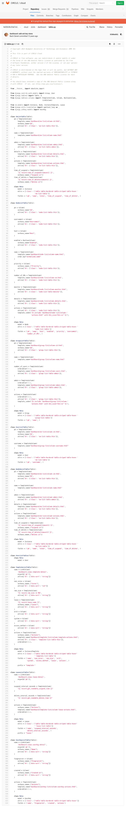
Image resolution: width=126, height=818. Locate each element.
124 (5, 336)
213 (5, 544)
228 (5, 579)
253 (5, 637)
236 (5, 598)
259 (5, 651)
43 (5, 147)
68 (5, 205)
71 (5, 212)
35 (5, 128)
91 (5, 259)
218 (5, 555)
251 (5, 633)
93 (5, 264)
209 (5, 534)
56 (5, 177)
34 (5, 126)
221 (5, 562)
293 (5, 731)
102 (5, 285)
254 (5, 640)
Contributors (66, 16)
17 (5, 86)
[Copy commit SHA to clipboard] (121, 34)
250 (5, 630)
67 (5, 203)
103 (5, 287)
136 (5, 364)
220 (5, 560)
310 (5, 770)
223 (5, 567)
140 (5, 373)
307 (5, 763)
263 (5, 661)
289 (5, 721)
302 (5, 752)
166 (5, 434)
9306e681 (114, 34)
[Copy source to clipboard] (110, 44)
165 (5, 432)
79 (5, 231)
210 (5, 537)
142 (5, 378)
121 (5, 329)
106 (5, 294)
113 (5, 310)
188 (5, 485)
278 (5, 696)
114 (5, 313)
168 (5, 439)
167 (5, 436)
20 (5, 93)
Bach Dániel (14, 36)
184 (5, 476)
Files (32, 16)
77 (5, 226)
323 (5, 801)
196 (5, 504)
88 (5, 252)
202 (5, 518)
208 (5, 532)
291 (5, 726)
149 (5, 394)
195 (5, 502)
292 (5, 728)
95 (5, 268)
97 (5, 273)
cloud (23, 3)
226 (5, 574)
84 (5, 243)
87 (5, 250)
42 (5, 145)
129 (5, 348)
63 (5, 194)
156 (5, 411)
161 (5, 422)
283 (5, 707)
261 (5, 656)
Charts (92, 16)
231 (5, 586)
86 (5, 247)
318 (5, 789)
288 (5, 719)
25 (5, 105)
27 (5, 109)
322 (5, 798)
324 (5, 803)
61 (5, 189)
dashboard (42, 27)
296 (5, 738)
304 (5, 756)
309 (5, 768)
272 (5, 682)
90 (5, 257)
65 (5, 198)
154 (5, 406)
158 (5, 415)
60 (5, 187)
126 (5, 341)
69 (5, 208)
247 (5, 623)
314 (5, 780)
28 (5, 112)
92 (5, 261)
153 (5, 404)
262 (5, 658)
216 (5, 551)
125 (5, 338)
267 (5, 670)
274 (5, 686)
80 (5, 233)
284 (5, 710)
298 (5, 742)
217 (5, 553)
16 (5, 84)
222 (5, 565)
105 (5, 292)
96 (5, 271)
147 (5, 390)
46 (5, 154)
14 (5, 79)
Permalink (119, 27)
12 (5, 74)
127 (5, 343)
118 (5, 322)
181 (5, 469)
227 (5, 576)
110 (5, 303)
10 (5, 70)
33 (5, 123)
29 (5, 114)
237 (5, 600)
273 (5, 684)
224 (5, 569)
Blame (102, 27)
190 (5, 490)
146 (5, 387)
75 (5, 222)
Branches (49, 16)
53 (5, 170)
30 (5, 116)
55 (5, 175)
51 (5, 166)
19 (5, 91)
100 (5, 280)
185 (5, 478)
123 (5, 334)
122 (5, 331)
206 (5, 527)
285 (5, 712)
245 (5, 619)
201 (5, 516)
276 (5, 691)
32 (5, 121)
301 (5, 749)
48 (5, 159)
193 (5, 497)
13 (5, 77)
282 (5, 705)
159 (5, 418)
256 (5, 644)
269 (5, 675)
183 (5, 474)
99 (5, 278)
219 (5, 558)
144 (5, 383)
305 (5, 759)
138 (5, 369)
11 (5, 72)
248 (5, 626)
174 (5, 453)
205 (5, 525)
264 (5, 663)
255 (5, 642)
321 (5, 796)
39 (5, 138)
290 (5, 724)
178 (5, 462)
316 (5, 784)
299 (5, 745)
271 (5, 679)
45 (5, 152)
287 (5, 717)
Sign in (120, 3)
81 (5, 236)
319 (5, 791)
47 (5, 156)
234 (5, 593)
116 (5, 317)
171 (5, 446)
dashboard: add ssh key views (21, 34)
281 (5, 703)
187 (5, 483)
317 (5, 787)
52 (5, 168)
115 (5, 315)
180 (5, 467)
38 (5, 135)
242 (5, 612)
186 (5, 481)
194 (5, 499)
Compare (84, 16)
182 (5, 471)
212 (5, 541)
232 (5, 588)
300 (5, 747)
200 (5, 513)
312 (5, 775)
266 (5, 668)
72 (5, 215)
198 (5, 509)
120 (5, 327)
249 (5, 628)
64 (5, 196)
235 (5, 595)
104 (5, 289)
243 (5, 614)
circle (33, 27)
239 (5, 605)
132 (5, 355)
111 (5, 306)
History (109, 27)
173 (5, 450)
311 (5, 773)
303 (5, 754)
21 (5, 95)
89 (5, 254)
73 (5, 217)
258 (5, 649)
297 (5, 740)
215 (5, 548)
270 (5, 677)
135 (5, 362)
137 (5, 366)
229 (5, 581)
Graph (76, 16)
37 (5, 133)
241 (5, 609)
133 (5, 357)
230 (5, 583)
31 (5, 119)
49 (5, 161)
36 (5, 130)
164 (5, 429)
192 (5, 495)
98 (5, 275)
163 (5, 427)
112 (5, 308)
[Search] (107, 3)
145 (5, 385)
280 (5, 700)
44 (5, 149)
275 (5, 689)
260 (5, 654)
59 (5, 184)
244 (5, 616)
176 (5, 457)
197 (5, 506)
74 (5, 219)
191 (5, 492)
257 (5, 647)
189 (5, 488)
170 (5, 443)
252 (5, 635)
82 (5, 238)
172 (5, 448)
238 (5, 602)
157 (5, 413)
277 (5, 693)
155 (5, 408)
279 (5, 698)
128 (5, 345)
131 (5, 352)
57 (5, 180)
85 (5, 245)
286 (5, 714)
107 (5, 296)
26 (5, 107)
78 (5, 229)
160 (5, 420)
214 (5, 546)
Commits (40, 16)
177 (5, 460)
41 (5, 142)
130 (5, 350)
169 (5, 441)
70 (5, 210)
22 (5, 98)
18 (5, 88)
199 (5, 511)
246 (5, 621)
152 (5, 401)
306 (5, 761)
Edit (119, 44)
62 (5, 191)
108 (5, 299)
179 (5, 464)
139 (5, 371)
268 (5, 672)
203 (5, 520)
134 (5, 359)
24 (5, 102)
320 (5, 794)
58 (5, 182)
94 (5, 266)
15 (5, 81)
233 (5, 591)
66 (5, 201)
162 (5, 425)
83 (5, 240)
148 (5, 392)
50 (5, 163)
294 (5, 733)
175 (5, 455)
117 (5, 320)
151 (5, 399)
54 (5, 173)
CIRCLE (14, 3)
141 (5, 376)
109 (5, 301)
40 (5, 140)
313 (5, 777)
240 (5, 607)
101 (5, 282)
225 (5, 572)
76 (5, 224)
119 (5, 324)
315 (5, 782)
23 (5, 100)
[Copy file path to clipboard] (22, 44)
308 (5, 766)
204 (5, 523)
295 (5, 735)
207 (5, 530)
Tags (57, 16)
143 (5, 380)
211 (5, 539)
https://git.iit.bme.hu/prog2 (84, 21)
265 (5, 665)
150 (5, 397)
